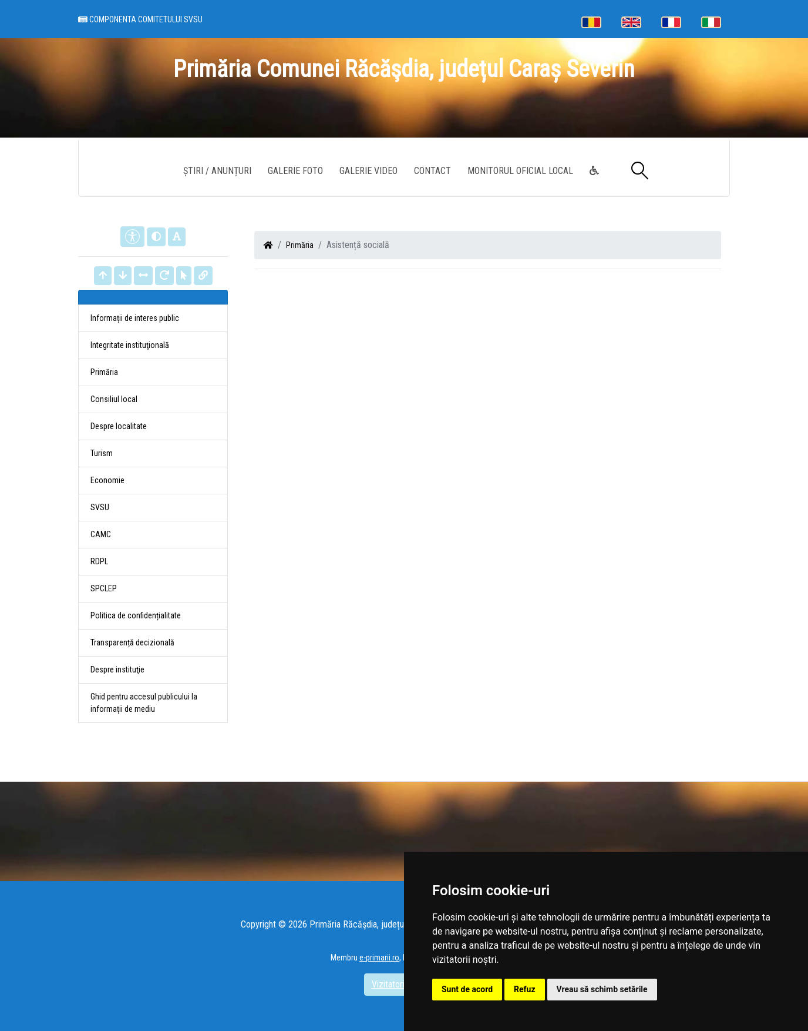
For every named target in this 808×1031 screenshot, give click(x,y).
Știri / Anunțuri (217, 170)
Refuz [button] (525, 989)
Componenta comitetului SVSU (140, 19)
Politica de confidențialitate (135, 615)
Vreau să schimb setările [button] (602, 989)
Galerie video (368, 170)
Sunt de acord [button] (467, 989)
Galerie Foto (295, 170)
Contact (432, 170)
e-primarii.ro (379, 957)
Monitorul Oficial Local (520, 170)
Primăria (300, 245)
